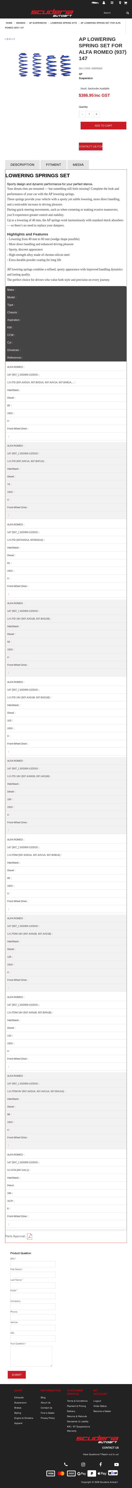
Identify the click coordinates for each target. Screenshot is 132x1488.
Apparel (18, 1423)
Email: (13, 1291)
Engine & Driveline (23, 1418)
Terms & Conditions (77, 1400)
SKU (12, 1259)
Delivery (71, 1411)
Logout (97, 1400)
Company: (15, 1301)
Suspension (20, 1402)
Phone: (14, 1311)
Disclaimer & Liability (77, 1421)
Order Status (100, 1406)
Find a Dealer (47, 1412)
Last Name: (16, 1280)
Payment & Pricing (76, 1406)
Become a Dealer (102, 1411)
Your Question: (17, 1344)
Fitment (53, 165)
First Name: (16, 1269)
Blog (43, 1397)
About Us (46, 1402)
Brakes (17, 1407)
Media (78, 165)
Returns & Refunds (77, 1416)
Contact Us (46, 1407)
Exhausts (19, 1397)
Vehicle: (14, 1322)
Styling (17, 1412)
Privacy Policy (48, 1418)
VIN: (12, 1333)
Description (22, 165)
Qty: (83, 107)
